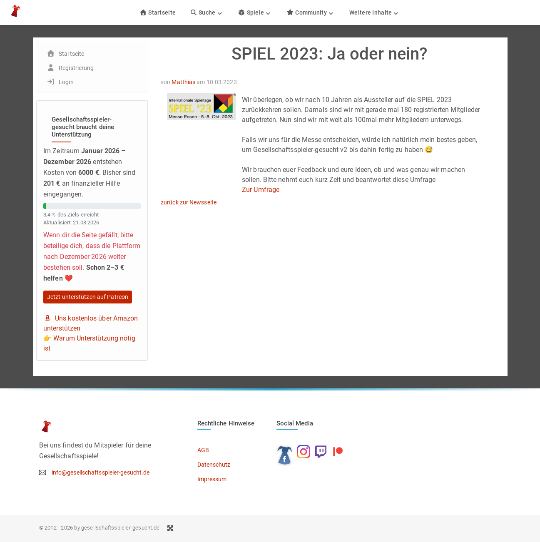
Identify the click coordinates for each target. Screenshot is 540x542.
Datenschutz (214, 464)
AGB (203, 450)
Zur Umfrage (260, 190)
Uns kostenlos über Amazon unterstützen (90, 323)
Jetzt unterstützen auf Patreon (87, 296)
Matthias (183, 82)
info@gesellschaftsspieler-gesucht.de (101, 472)
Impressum (212, 479)
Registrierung (76, 68)
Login (66, 82)
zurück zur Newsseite (188, 202)
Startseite (157, 12)
